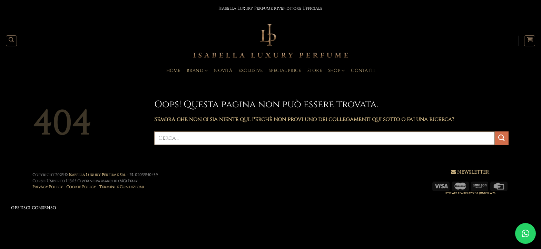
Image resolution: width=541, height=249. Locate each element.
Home (173, 71)
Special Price (285, 71)
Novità (223, 71)
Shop (336, 70)
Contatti (363, 71)
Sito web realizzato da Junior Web (470, 193)
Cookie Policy (81, 187)
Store (314, 71)
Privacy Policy (47, 187)
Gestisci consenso (33, 208)
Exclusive (250, 71)
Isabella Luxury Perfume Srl (98, 174)
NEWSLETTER (473, 172)
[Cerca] (11, 40)
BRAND (197, 70)
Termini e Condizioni (121, 187)
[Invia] (502, 138)
